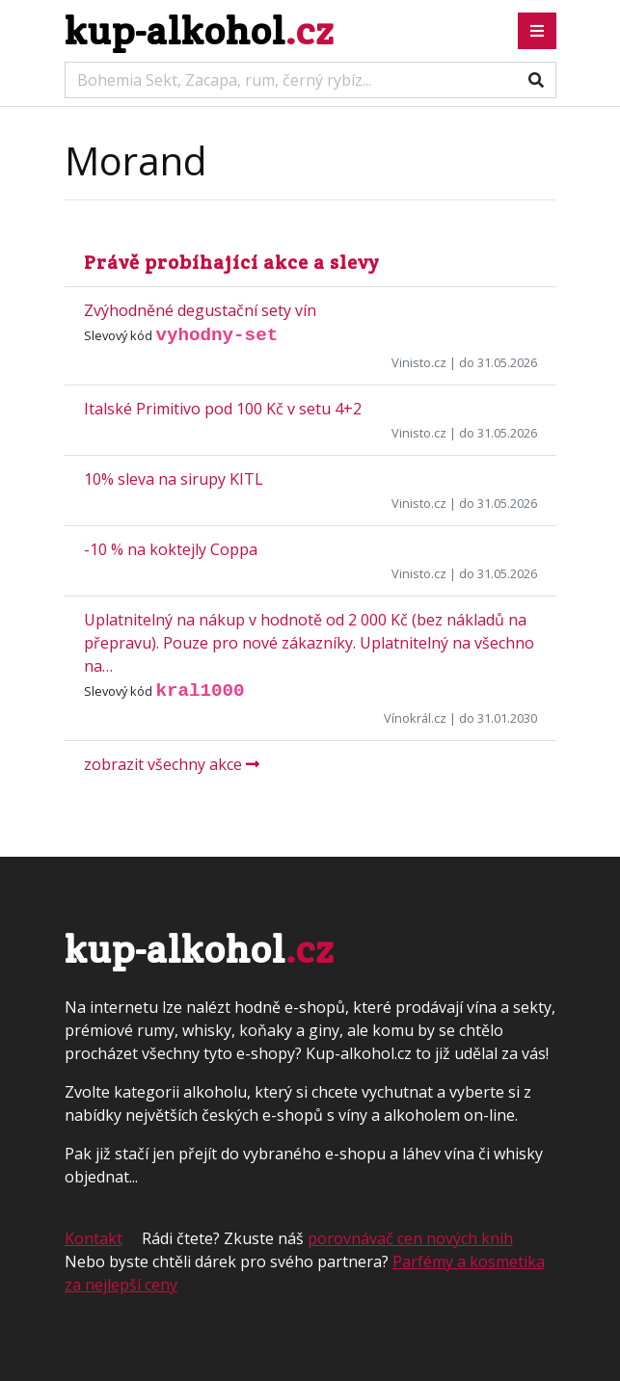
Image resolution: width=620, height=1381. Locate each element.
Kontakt (93, 1238)
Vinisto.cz (418, 362)
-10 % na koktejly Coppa (170, 549)
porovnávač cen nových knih (410, 1238)
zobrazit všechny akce (171, 764)
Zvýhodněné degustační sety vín (200, 310)
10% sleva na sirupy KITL (173, 479)
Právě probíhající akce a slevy (231, 262)
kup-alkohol (199, 30)
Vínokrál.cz (415, 718)
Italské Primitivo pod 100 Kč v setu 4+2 (223, 408)
